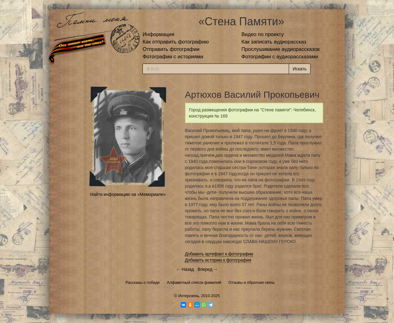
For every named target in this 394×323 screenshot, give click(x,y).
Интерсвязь (188, 296)
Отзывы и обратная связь (251, 282)
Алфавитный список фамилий (194, 282)
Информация (158, 34)
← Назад (185, 269)
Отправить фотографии (171, 49)
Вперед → (208, 269)
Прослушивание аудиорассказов (280, 49)
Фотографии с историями (173, 57)
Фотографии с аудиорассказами (279, 57)
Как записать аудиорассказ (273, 42)
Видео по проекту (262, 34)
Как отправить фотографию (176, 42)
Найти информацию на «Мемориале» (128, 194)
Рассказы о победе (143, 282)
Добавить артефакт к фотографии (219, 253)
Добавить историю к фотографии (218, 260)
